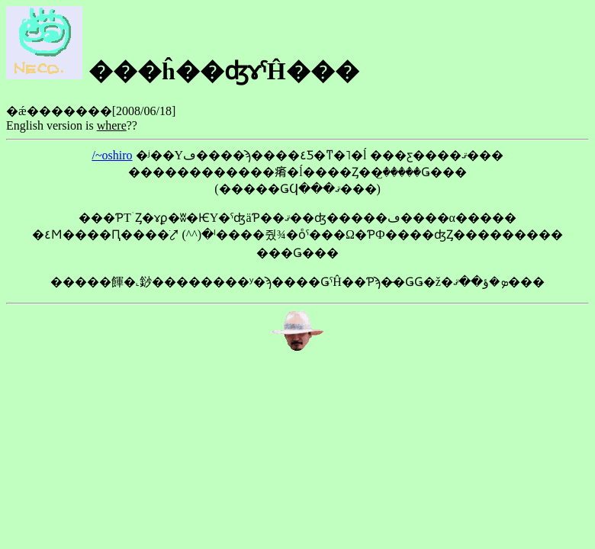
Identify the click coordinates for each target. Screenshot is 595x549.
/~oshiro (112, 155)
